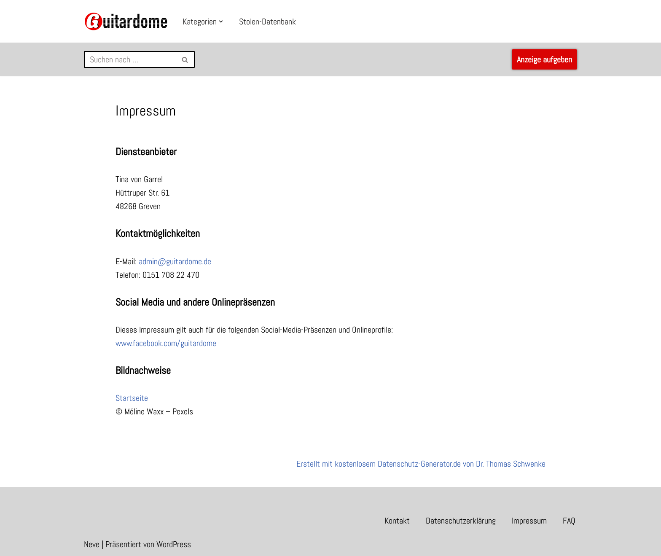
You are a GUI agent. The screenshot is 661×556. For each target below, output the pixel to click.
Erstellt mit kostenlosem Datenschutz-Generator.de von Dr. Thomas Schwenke (420, 463)
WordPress (173, 544)
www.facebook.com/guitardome (166, 343)
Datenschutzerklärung (461, 520)
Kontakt (397, 520)
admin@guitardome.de (175, 261)
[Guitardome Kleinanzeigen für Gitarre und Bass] (126, 21)
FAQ (569, 520)
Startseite (132, 397)
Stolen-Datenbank (267, 21)
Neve (91, 544)
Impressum (529, 520)
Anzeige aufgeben (544, 59)
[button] (221, 21)
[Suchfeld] (130, 59)
